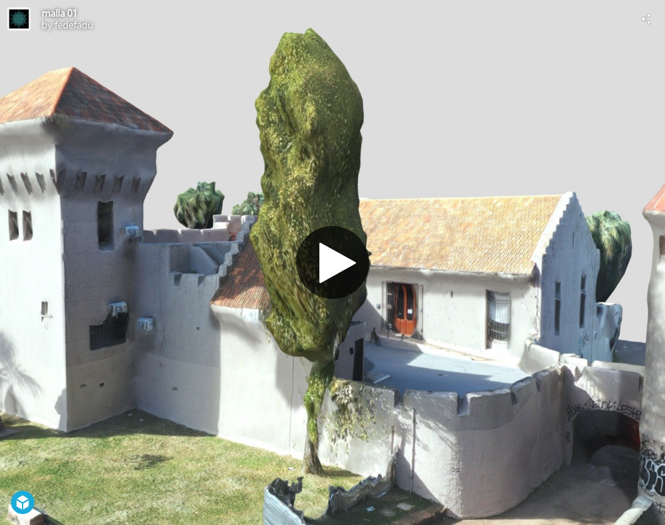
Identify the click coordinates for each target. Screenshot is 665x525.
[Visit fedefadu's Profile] (19, 19)
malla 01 (59, 13)
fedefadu (74, 24)
